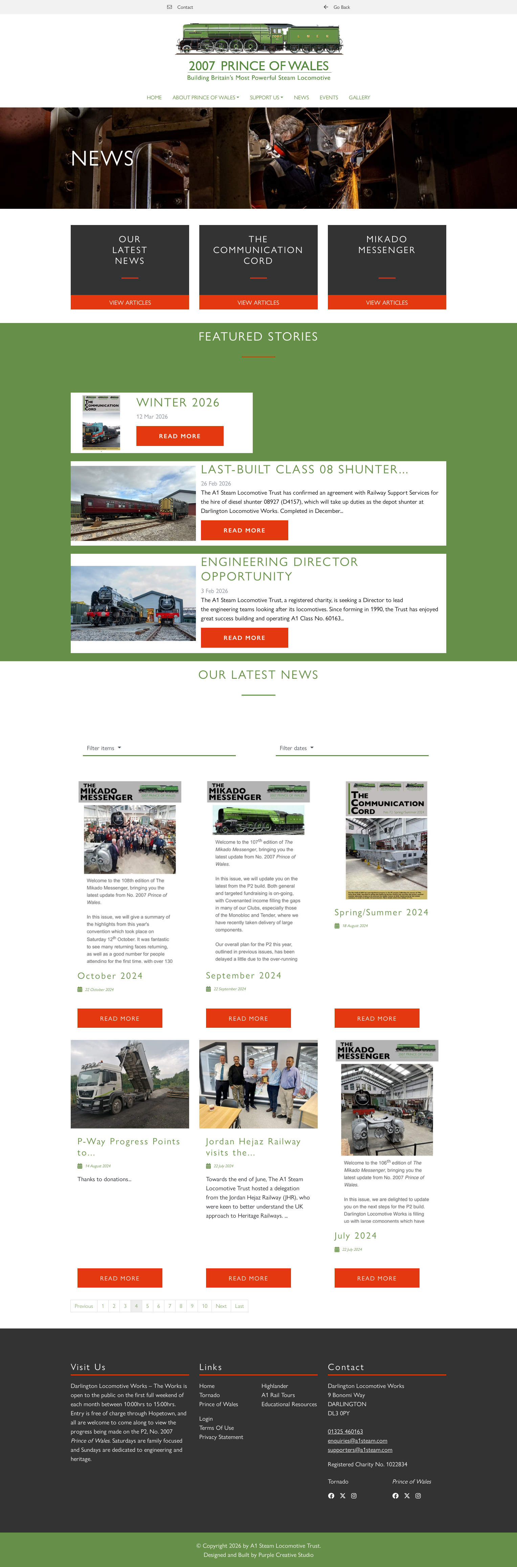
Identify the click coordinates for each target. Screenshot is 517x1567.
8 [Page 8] (181, 1306)
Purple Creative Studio (286, 1554)
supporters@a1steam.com (360, 1449)
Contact (180, 6)
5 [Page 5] (147, 1306)
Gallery (359, 97)
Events (329, 97)
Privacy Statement (221, 1436)
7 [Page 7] (169, 1306)
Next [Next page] (221, 1306)
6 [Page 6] (158, 1306)
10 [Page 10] (204, 1306)
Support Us (264, 97)
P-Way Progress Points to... (129, 1146)
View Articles (130, 302)
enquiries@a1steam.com (357, 1440)
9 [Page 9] (192, 1306)
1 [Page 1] (103, 1306)
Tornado (209, 1394)
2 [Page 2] (114, 1306)
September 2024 (244, 974)
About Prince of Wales (204, 97)
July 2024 (356, 1234)
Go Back (337, 6)
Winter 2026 (178, 401)
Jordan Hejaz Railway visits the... (253, 1146)
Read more (120, 1018)
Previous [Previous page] (84, 1306)
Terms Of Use (216, 1427)
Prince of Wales (218, 1403)
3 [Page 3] (125, 1306)
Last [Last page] (239, 1306)
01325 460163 (345, 1431)
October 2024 (110, 974)
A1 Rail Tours (278, 1394)
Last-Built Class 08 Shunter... (305, 468)
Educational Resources (289, 1403)
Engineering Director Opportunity (280, 568)
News (301, 97)
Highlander (275, 1385)
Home (154, 97)
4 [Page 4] (136, 1306)
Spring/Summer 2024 (382, 911)
